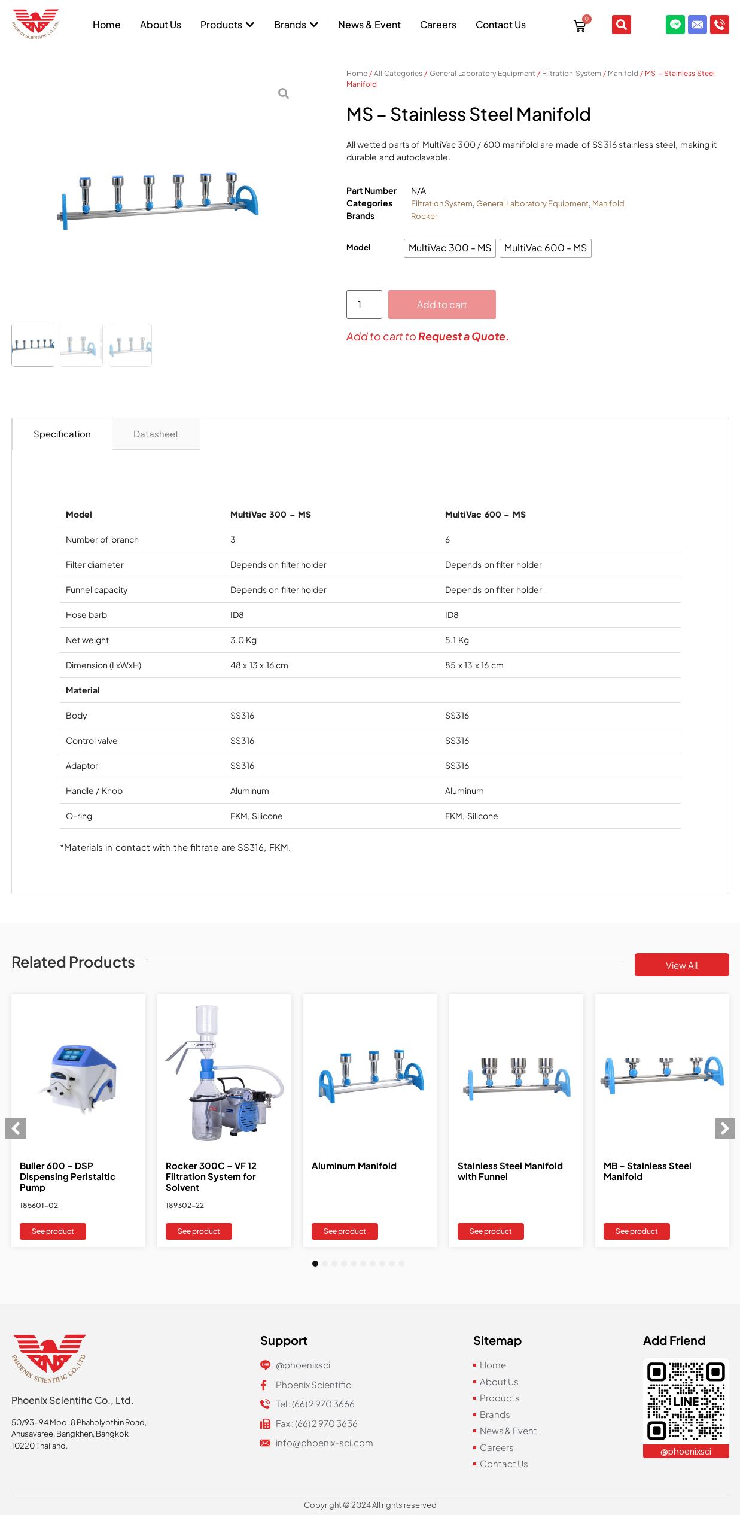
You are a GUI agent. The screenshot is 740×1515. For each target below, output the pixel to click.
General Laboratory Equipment (482, 73)
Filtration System (571, 73)
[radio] (449, 248)
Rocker (424, 216)
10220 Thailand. (39, 1445)
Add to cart (442, 304)
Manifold (623, 73)
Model (358, 247)
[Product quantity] (364, 304)
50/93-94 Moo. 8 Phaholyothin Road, (79, 1422)
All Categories (398, 73)
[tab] (62, 434)
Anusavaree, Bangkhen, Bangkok (70, 1433)
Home (356, 73)
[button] (15, 1128)
